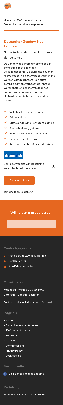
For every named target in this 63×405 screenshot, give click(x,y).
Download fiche (19, 180)
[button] (57, 6)
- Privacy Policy (13, 350)
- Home (8, 320)
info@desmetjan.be (21, 266)
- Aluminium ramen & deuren (21, 325)
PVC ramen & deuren (30, 20)
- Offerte (9, 340)
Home (7, 20)
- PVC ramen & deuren (17, 330)
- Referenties (12, 335)
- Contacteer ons (14, 345)
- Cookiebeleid (12, 355)
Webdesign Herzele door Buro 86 (24, 394)
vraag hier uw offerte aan (31, 223)
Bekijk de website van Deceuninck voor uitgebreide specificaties (24, 166)
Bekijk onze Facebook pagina (26, 373)
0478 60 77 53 (17, 261)
